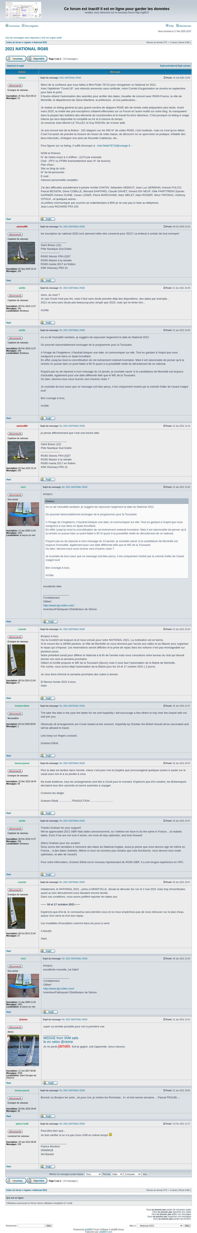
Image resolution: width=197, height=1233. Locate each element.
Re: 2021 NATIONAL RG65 (72, 226)
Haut (8, 219)
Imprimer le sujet (15, 66)
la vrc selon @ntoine (58, 1042)
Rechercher (183, 26)
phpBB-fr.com (106, 1232)
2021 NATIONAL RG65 (26, 48)
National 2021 (40, 42)
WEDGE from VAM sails (60, 1038)
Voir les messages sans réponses (22, 37)
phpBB (88, 1229)
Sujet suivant (183, 66)
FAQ (170, 26)
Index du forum (13, 42)
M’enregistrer (30, 26)
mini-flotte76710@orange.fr (113, 145)
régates (27, 42)
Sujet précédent (168, 66)
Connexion (13, 26)
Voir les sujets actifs (52, 37)
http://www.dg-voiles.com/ (58, 605)
